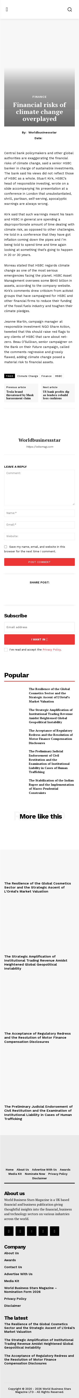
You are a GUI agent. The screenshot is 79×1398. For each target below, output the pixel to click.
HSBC (58, 376)
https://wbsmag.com (39, 446)
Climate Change (27, 376)
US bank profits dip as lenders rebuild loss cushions (56, 395)
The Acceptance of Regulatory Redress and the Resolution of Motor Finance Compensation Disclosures (51, 736)
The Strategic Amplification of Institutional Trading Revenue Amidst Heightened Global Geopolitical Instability (51, 716)
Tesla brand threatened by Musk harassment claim (20, 395)
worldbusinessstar (42, 132)
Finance (39, 96)
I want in (39, 639)
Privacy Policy (52, 649)
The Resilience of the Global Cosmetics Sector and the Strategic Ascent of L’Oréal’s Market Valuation (49, 695)
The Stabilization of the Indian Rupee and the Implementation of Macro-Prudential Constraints (51, 786)
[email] (39, 627)
